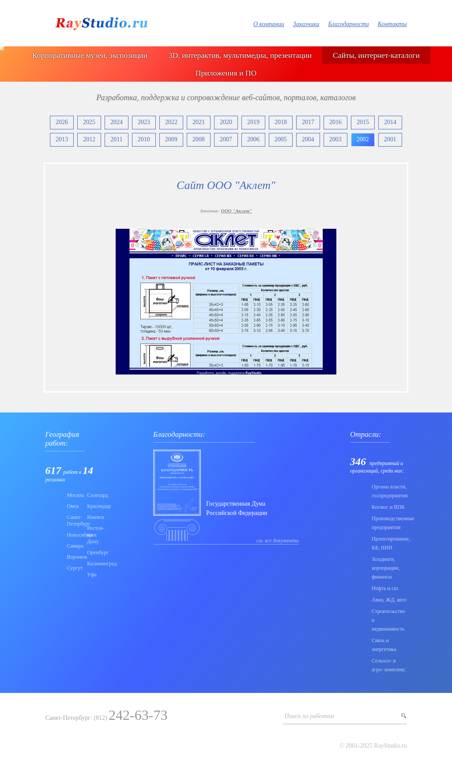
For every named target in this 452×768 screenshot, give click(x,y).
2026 (62, 122)
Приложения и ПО (226, 72)
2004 (308, 139)
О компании (268, 24)
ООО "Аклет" (236, 210)
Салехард (94, 495)
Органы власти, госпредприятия (389, 491)
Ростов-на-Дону (94, 535)
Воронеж (74, 557)
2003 (335, 139)
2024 (116, 122)
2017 (308, 122)
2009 (171, 139)
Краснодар (94, 506)
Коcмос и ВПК (388, 507)
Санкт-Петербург (74, 520)
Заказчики (306, 24)
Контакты (392, 24)
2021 (198, 122)
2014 (390, 122)
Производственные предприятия (389, 522)
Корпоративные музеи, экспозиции (89, 55)
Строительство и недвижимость (388, 620)
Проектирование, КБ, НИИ (389, 543)
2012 (89, 139)
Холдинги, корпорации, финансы (385, 568)
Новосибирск (74, 535)
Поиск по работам (309, 716)
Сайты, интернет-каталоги (376, 55)
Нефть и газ (385, 588)
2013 (62, 139)
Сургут (74, 568)
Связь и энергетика (384, 644)
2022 (171, 122)
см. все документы (277, 540)
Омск (73, 506)
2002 (363, 139)
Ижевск (94, 517)
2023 (144, 122)
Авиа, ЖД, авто (389, 600)
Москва (74, 495)
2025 (89, 122)
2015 (363, 122)
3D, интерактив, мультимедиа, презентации (240, 55)
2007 (226, 139)
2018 (281, 122)
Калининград (94, 563)
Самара (74, 546)
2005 (281, 139)
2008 (198, 139)
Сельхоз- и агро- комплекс (388, 665)
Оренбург (94, 552)
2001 (390, 139)
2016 (335, 122)
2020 (226, 122)
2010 (144, 139)
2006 (253, 139)
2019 (253, 122)
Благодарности (348, 24)
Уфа (92, 574)
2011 (116, 139)
